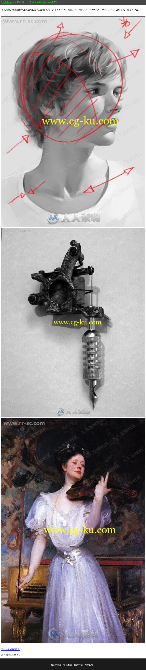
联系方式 (78, 665)
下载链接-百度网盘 (10, 649)
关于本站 (67, 665)
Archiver (89, 665)
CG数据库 (6, 2)
